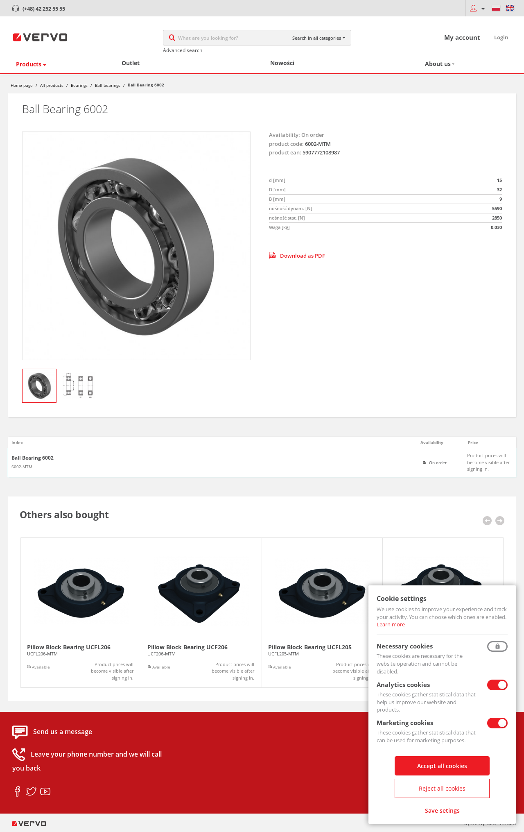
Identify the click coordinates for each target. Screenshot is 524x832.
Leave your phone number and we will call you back (87, 761)
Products (28, 64)
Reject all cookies (442, 788)
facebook (17, 791)
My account (462, 37)
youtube (45, 791)
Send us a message (62, 732)
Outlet (131, 63)
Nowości (282, 63)
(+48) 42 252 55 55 (44, 8)
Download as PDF (297, 255)
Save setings (442, 810)
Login (501, 37)
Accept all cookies (442, 766)
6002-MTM (21, 466)
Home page (22, 85)
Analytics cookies (403, 684)
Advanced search (182, 50)
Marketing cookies (405, 723)
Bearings (79, 85)
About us (438, 64)
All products (51, 85)
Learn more (391, 624)
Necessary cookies (405, 646)
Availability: (284, 134)
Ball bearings (107, 85)
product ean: (285, 152)
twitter (31, 791)
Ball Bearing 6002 (32, 458)
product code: (286, 143)
